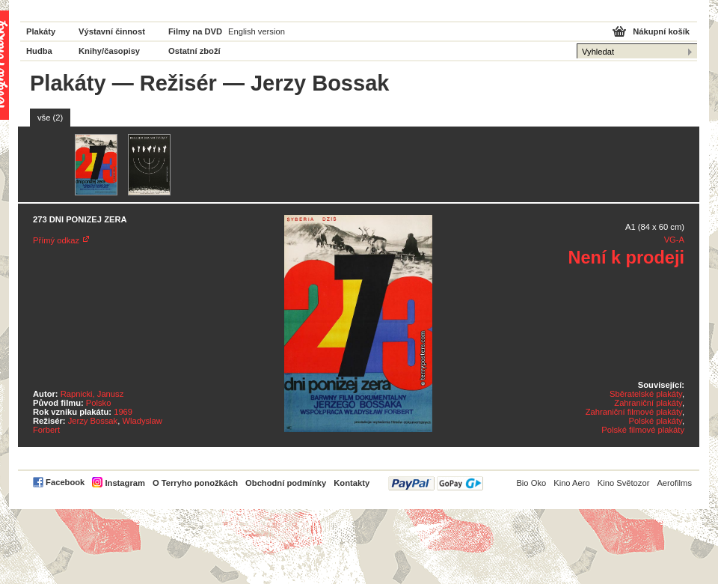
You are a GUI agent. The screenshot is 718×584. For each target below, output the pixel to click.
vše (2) (50, 117)
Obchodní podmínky (285, 482)
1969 (123, 411)
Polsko (98, 402)
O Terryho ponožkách (195, 482)
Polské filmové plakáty (642, 429)
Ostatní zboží (194, 50)
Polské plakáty (655, 420)
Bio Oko (531, 482)
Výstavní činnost (112, 31)
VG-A (674, 239)
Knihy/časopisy (109, 50)
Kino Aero (571, 482)
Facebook (65, 482)
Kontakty (351, 482)
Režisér (178, 83)
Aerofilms (674, 482)
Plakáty (40, 31)
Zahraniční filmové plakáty (634, 411)
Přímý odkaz (56, 240)
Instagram (124, 482)
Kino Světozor (624, 482)
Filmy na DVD (195, 31)
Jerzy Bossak (93, 420)
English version (256, 31)
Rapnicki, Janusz (92, 393)
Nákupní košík (661, 31)
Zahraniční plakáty (648, 402)
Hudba (39, 50)
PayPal (435, 483)
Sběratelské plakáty (646, 393)
